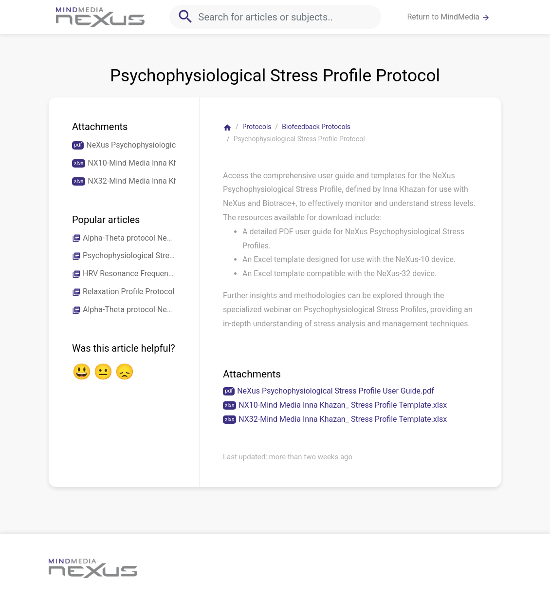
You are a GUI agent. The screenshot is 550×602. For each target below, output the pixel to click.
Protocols (257, 127)
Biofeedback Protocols (316, 127)
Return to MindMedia (448, 17)
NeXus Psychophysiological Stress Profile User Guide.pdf (335, 390)
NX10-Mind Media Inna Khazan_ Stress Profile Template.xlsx (342, 405)
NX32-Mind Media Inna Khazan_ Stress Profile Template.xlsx (342, 419)
